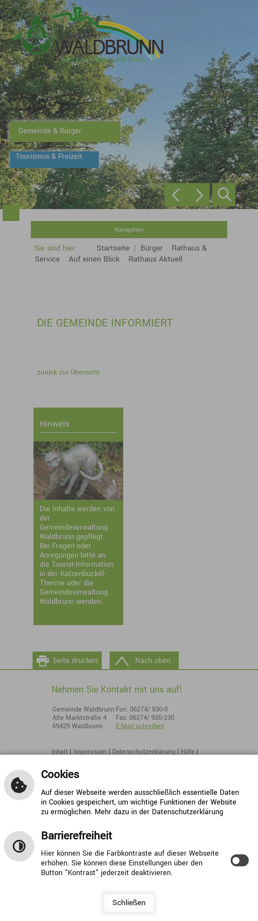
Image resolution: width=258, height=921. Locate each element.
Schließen (129, 902)
